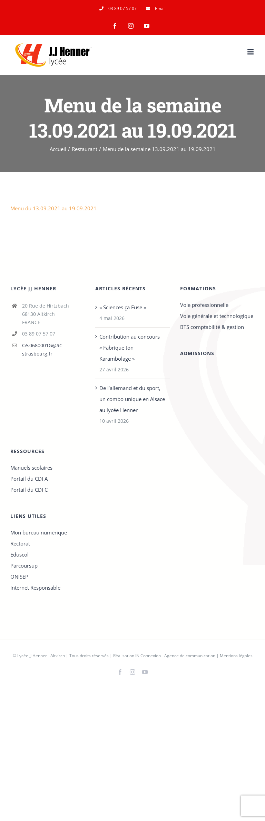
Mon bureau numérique (38, 532)
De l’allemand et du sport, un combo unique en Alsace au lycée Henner (132, 398)
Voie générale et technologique (216, 315)
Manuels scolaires (31, 467)
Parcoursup (24, 565)
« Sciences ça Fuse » (122, 307)
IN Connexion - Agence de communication (175, 656)
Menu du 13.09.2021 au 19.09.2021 (53, 208)
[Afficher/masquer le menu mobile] (251, 52)
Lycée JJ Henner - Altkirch (41, 656)
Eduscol (19, 554)
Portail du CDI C (29, 489)
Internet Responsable (35, 587)
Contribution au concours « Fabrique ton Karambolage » (129, 347)
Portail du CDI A (29, 478)
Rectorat (20, 543)
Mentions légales (236, 656)
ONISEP (19, 576)
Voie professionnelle (204, 304)
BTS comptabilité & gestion (212, 326)
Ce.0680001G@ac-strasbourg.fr (42, 349)
